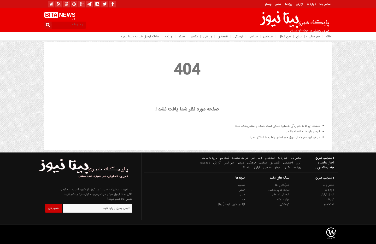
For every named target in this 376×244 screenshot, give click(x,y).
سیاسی (253, 36)
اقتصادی (222, 36)
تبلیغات (330, 199)
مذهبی (267, 167)
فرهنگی (238, 36)
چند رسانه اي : (324, 167)
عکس (278, 4)
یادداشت (205, 162)
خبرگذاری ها (282, 185)
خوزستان (314, 36)
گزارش (299, 4)
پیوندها (240, 177)
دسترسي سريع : (323, 158)
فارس (241, 189)
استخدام (270, 158)
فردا (242, 199)
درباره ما (311, 4)
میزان (242, 194)
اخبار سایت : (326, 162)
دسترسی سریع (324, 177)
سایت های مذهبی (278, 189)
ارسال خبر (256, 158)
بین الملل (284, 36)
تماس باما (324, 4)
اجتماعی (268, 36)
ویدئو (268, 4)
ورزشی (207, 36)
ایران (299, 36)
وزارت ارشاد (282, 199)
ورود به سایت (209, 158)
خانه (328, 36)
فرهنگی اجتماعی (279, 194)
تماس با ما (328, 185)
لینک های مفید (279, 177)
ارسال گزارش (327, 194)
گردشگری (283, 204)
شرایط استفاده (240, 158)
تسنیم (241, 185)
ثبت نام (224, 158)
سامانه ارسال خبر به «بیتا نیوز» (140, 36)
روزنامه (288, 4)
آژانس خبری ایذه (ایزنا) (231, 204)
